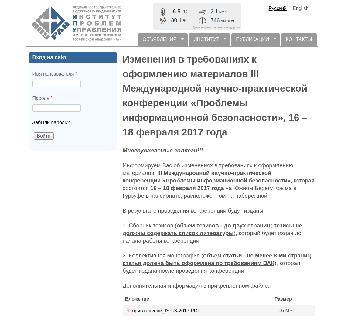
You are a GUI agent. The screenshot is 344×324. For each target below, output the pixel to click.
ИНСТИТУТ (207, 41)
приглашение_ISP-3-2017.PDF (166, 310)
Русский (278, 8)
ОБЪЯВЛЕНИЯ (161, 41)
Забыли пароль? (51, 122)
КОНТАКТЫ (299, 39)
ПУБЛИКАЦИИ (253, 41)
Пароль (42, 98)
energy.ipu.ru (232, 27)
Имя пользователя (54, 74)
